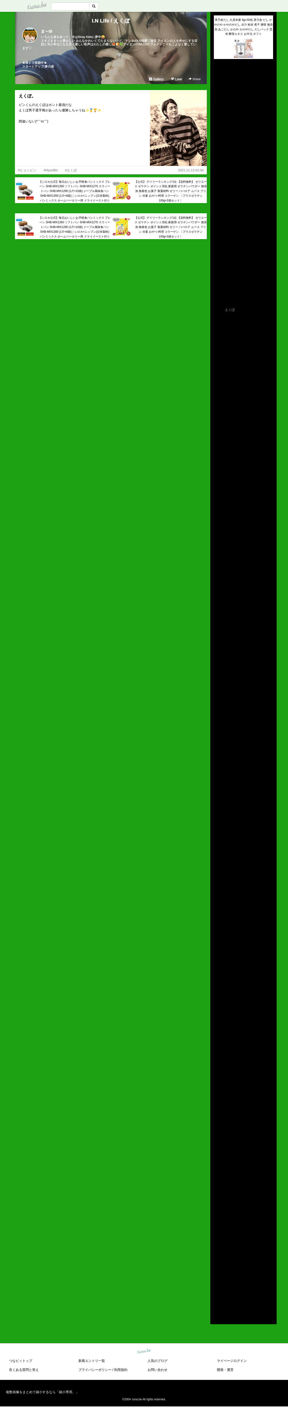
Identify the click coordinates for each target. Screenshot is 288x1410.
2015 (217, 1295)
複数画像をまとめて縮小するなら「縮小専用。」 (42, 1392)
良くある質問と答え (24, 1370)
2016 (217, 1290)
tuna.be (143, 1351)
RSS (219, 1316)
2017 (217, 1285)
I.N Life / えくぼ (111, 21)
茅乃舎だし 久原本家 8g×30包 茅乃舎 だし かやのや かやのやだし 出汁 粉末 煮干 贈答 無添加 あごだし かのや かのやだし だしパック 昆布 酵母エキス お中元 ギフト (243, 27)
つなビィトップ (20, 1361)
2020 (217, 1268)
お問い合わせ (157, 1370)
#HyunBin (51, 170)
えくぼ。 (27, 96)
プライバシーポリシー (95, 1370)
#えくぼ (71, 170)
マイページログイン (232, 1361)
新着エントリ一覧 (91, 1361)
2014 (217, 1301)
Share (195, 79)
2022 (217, 1257)
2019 (217, 1274)
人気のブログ (157, 1361)
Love (176, 79)
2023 (217, 1252)
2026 (217, 1235)
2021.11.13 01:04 (191, 170)
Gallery (156, 79)
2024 (217, 1246)
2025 (217, 1241)
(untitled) (220, 79)
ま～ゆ (46, 31)
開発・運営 (225, 1370)
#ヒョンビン (27, 170)
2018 (217, 1279)
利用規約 (120, 1370)
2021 (217, 1263)
